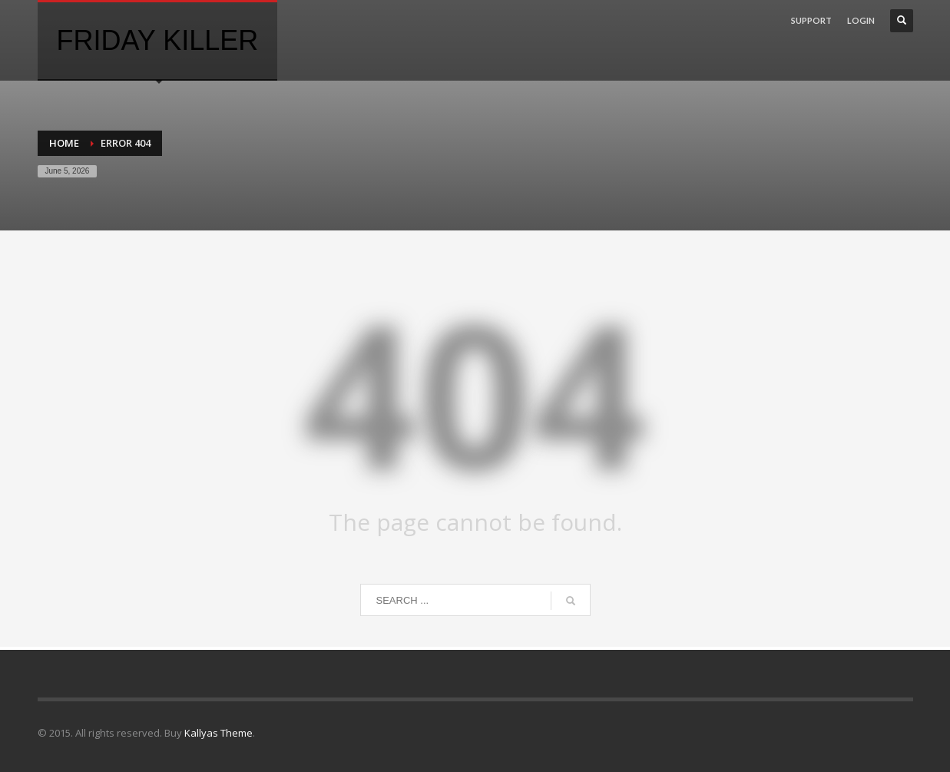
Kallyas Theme (218, 733)
